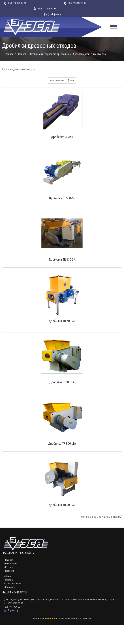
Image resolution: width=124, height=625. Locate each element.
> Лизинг (8, 576)
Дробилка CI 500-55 (62, 198)
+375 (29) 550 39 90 (77, 3)
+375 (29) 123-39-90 (17, 3)
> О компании (10, 563)
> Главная (8, 560)
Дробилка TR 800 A (62, 382)
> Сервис (8, 580)
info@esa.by (56, 14)
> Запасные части (12, 583)
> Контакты (9, 587)
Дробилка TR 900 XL (62, 505)
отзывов (75, 618)
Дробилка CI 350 (62, 137)
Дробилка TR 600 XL (62, 321)
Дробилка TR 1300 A (62, 259)
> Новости (9, 570)
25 (71, 80)
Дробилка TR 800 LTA (62, 443)
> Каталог (8, 567)
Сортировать (57, 80)
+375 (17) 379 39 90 (47, 8)
